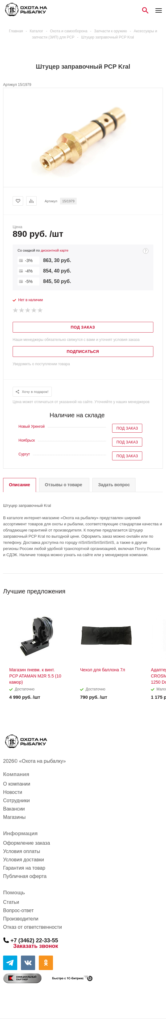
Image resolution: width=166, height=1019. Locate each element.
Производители (20, 918)
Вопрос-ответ (18, 910)
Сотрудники (16, 800)
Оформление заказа (26, 843)
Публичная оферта (25, 876)
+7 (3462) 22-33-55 (34, 940)
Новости (12, 792)
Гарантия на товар (24, 868)
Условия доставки (23, 859)
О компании (16, 783)
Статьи (11, 902)
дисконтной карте (54, 250)
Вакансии (14, 808)
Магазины (14, 817)
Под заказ (127, 428)
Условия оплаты (21, 851)
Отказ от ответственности (32, 927)
